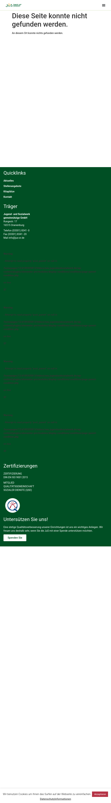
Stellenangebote (12, 229)
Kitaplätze (8, 234)
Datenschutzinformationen (55, 799)
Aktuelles (8, 223)
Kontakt (7, 239)
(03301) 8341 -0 (20, 273)
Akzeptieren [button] (100, 794)
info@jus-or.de (16, 280)
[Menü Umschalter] (103, 5)
